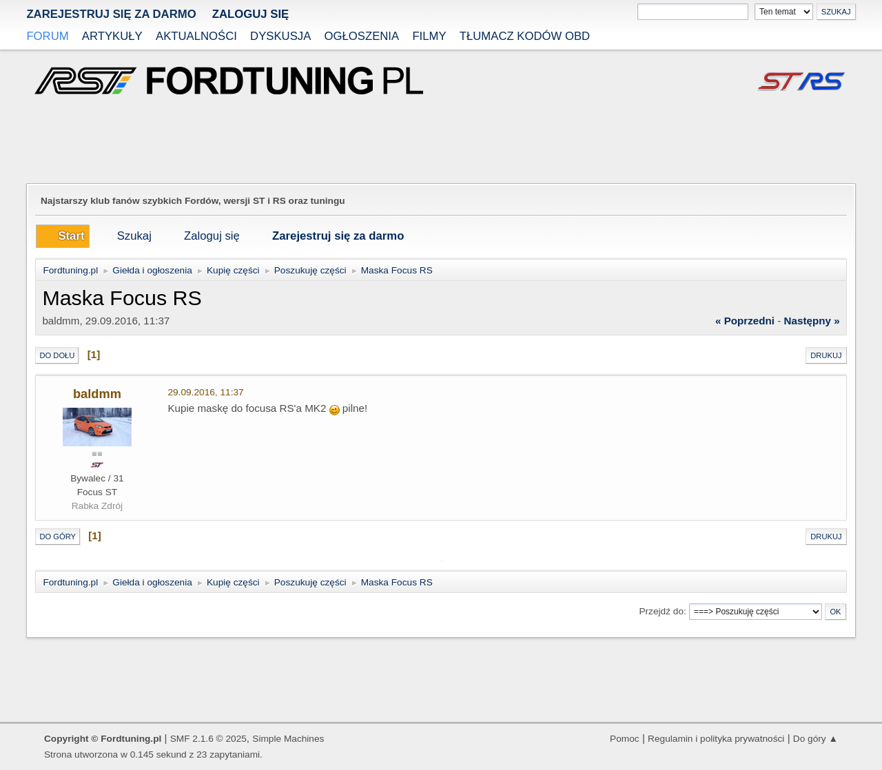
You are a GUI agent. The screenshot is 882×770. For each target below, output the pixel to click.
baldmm (97, 393)
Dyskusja (280, 36)
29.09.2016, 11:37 (205, 392)
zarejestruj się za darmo (111, 14)
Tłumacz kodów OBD (525, 36)
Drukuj (825, 355)
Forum (47, 36)
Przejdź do (661, 611)
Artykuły (112, 36)
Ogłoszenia (362, 36)
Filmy (429, 36)
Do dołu (56, 355)
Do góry (57, 536)
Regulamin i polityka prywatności (716, 738)
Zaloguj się (250, 14)
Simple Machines (288, 738)
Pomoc (624, 738)
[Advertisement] (441, 140)
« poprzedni (745, 320)
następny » (812, 320)
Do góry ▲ (815, 738)
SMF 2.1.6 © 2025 (208, 738)
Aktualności (196, 36)
